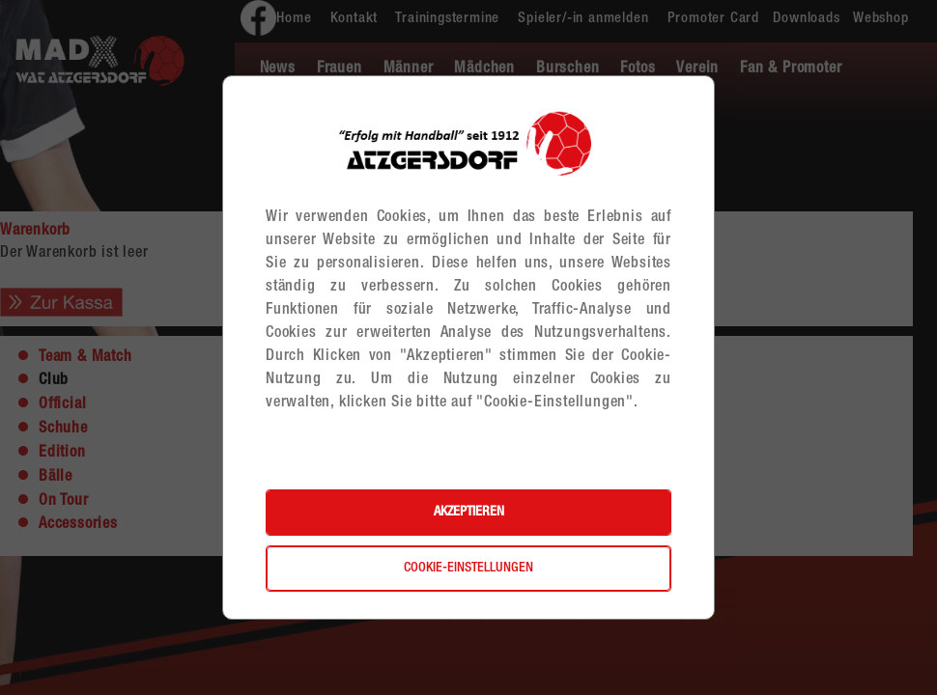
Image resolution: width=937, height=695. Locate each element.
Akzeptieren (469, 512)
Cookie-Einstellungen (468, 568)
